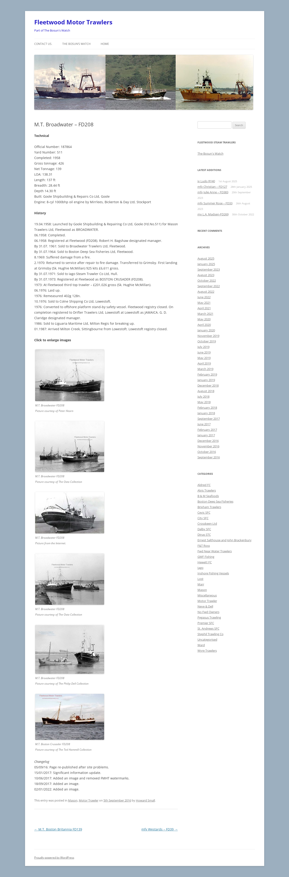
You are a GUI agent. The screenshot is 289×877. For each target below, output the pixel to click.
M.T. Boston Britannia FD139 (58, 829)
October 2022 (206, 280)
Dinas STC (204, 535)
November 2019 (208, 336)
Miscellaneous (207, 595)
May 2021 (204, 303)
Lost (200, 579)
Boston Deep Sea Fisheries (215, 501)
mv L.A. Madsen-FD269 (213, 214)
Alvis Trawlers (206, 490)
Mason (72, 800)
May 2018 (204, 402)
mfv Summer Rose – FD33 (214, 203)
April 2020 (204, 325)
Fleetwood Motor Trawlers (73, 22)
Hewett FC (204, 562)
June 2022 (204, 297)
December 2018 (208, 385)
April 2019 (204, 363)
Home (105, 44)
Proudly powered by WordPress (54, 858)
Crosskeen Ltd (207, 523)
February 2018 (207, 407)
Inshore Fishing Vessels (213, 573)
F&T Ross (203, 546)
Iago (200, 568)
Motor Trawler (88, 800)
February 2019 (207, 374)
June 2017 (204, 424)
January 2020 (206, 330)
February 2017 (207, 430)
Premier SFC (205, 623)
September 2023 (208, 269)
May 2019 (204, 358)
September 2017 (208, 419)
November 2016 (208, 446)
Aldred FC (204, 485)
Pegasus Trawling (209, 617)
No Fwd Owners (208, 612)
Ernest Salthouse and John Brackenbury (224, 540)
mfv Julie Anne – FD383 (212, 192)
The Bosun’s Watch (76, 44)
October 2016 (206, 452)
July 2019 (203, 347)
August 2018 (205, 391)
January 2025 (206, 264)
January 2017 (206, 435)
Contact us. (43, 44)
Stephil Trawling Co (210, 634)
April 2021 (204, 308)
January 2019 (206, 380)
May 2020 (204, 319)
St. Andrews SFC (208, 628)
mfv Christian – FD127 (212, 187)
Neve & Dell (205, 606)
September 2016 (208, 457)
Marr (200, 584)
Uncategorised (207, 639)
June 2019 (204, 352)
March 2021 (205, 314)
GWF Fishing (205, 557)
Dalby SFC (204, 529)
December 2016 (208, 441)
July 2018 (203, 396)
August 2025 (205, 258)
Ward (201, 645)
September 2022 (208, 286)
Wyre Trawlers (207, 650)
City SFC (203, 518)
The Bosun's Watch (210, 153)
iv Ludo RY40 (206, 181)
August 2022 (205, 291)
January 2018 (206, 413)
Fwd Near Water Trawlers (214, 551)
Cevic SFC (203, 512)
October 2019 (206, 341)
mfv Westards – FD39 (159, 829)
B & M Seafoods (208, 496)
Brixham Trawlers (209, 507)
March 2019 (205, 369)
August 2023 (205, 275)
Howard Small (145, 800)
